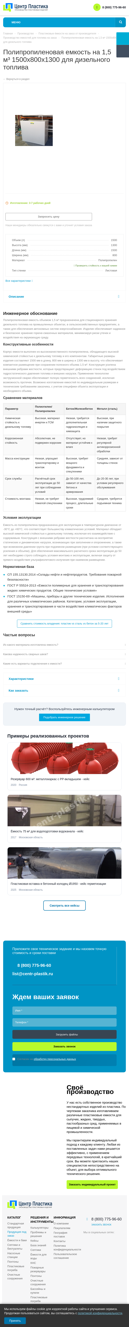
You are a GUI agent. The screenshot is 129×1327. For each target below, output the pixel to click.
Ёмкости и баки (17, 1240)
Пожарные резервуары (37, 1269)
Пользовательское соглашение (65, 1256)
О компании (61, 1223)
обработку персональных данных (55, 1059)
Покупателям (62, 1228)
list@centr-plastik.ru (32, 973)
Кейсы (34, 1240)
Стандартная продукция (15, 1225)
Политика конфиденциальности (67, 1247)
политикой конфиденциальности (100, 1313)
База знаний (38, 1245)
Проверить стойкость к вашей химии (95, 265)
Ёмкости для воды (38, 1256)
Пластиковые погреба (15, 1268)
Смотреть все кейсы (64, 905)
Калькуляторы (39, 1227)
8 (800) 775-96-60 (114, 7)
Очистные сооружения (14, 1276)
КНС (33, 1262)
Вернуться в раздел (17, 79)
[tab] (64, 281)
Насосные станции (13, 1255)
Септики (35, 1249)
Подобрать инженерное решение (64, 717)
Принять (15, 1320)
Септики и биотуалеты (14, 1246)
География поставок (60, 1234)
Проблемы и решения (38, 1234)
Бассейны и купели (37, 1290)
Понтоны (12, 1261)
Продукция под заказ (16, 1233)
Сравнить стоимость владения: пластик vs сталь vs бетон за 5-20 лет (65, 623)
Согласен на (46, 1059)
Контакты (59, 1241)
